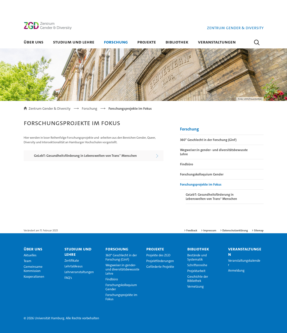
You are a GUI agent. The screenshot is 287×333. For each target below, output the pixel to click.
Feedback (191, 230)
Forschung (116, 42)
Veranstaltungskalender (244, 262)
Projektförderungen (160, 261)
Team (27, 261)
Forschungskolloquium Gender (201, 174)
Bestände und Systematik (197, 257)
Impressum (209, 230)
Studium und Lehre (73, 42)
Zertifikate (71, 260)
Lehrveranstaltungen (79, 272)
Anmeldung (236, 270)
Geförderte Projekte (160, 267)
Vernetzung (195, 286)
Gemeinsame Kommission (33, 269)
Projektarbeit (196, 271)
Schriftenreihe (197, 265)
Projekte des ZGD (158, 255)
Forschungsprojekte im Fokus (200, 184)
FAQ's (68, 278)
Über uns (33, 42)
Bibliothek (177, 42)
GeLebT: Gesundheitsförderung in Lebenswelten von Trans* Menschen (211, 196)
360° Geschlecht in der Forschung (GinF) (208, 140)
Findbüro (186, 164)
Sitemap (259, 230)
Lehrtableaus (73, 266)
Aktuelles (30, 255)
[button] (257, 42)
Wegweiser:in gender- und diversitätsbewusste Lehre (214, 152)
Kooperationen (34, 276)
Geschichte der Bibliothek (197, 278)
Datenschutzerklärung (235, 230)
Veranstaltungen (217, 42)
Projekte (146, 42)
